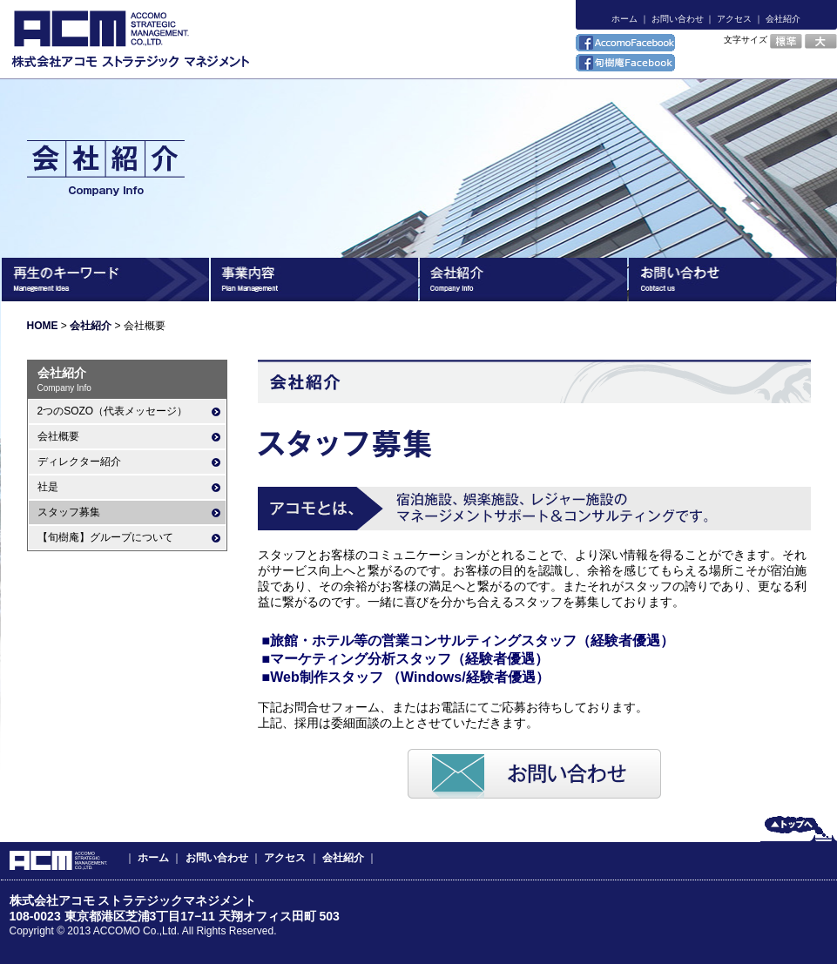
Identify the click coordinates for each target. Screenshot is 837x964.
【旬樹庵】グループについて (105, 537)
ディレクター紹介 (79, 461)
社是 (47, 487)
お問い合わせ (677, 19)
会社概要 (58, 436)
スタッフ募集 (68, 512)
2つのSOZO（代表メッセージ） (112, 411)
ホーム (624, 19)
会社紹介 (783, 19)
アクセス (734, 19)
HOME (42, 326)
